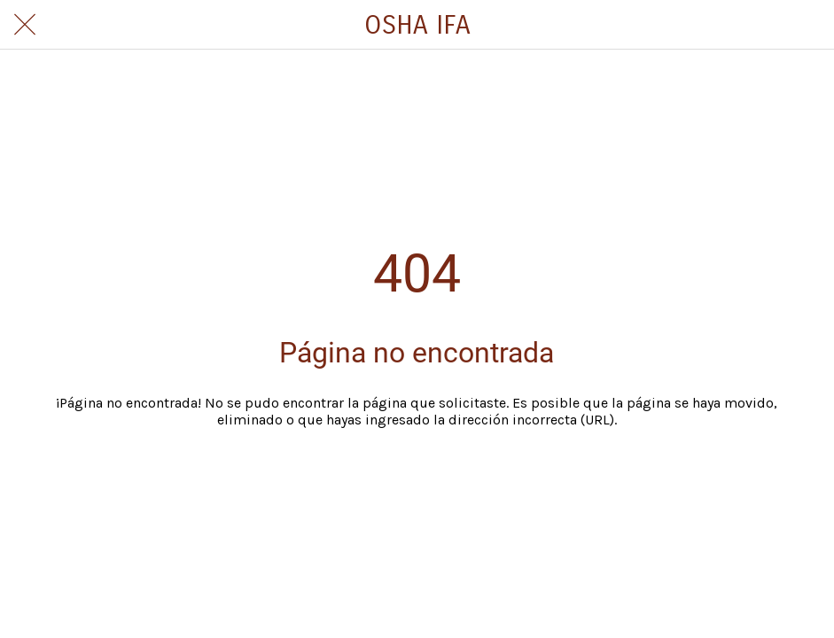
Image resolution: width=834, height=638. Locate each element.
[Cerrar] (24, 24)
